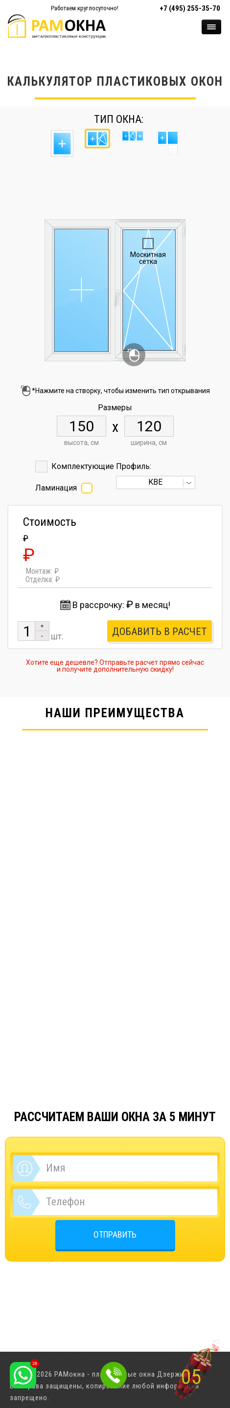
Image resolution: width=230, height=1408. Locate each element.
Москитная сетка (148, 258)
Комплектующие (82, 466)
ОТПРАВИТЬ (115, 1234)
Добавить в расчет (159, 631)
